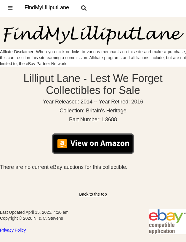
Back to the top (93, 194)
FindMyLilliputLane (47, 7)
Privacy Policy (13, 230)
